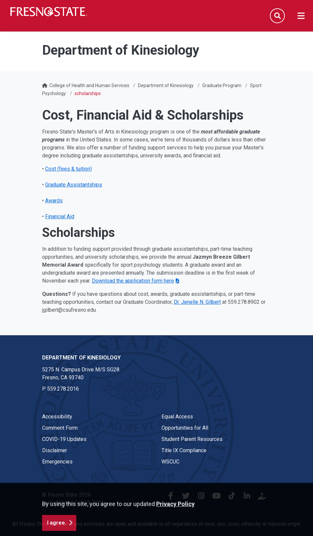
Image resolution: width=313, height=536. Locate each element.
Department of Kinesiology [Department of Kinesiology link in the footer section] (81, 357)
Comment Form (60, 428)
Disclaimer (54, 450)
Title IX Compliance (184, 450)
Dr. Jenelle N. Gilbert (197, 302)
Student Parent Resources (191, 439)
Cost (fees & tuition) (68, 169)
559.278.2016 (63, 389)
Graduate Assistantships (73, 185)
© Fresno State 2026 (66, 495)
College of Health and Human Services (89, 85)
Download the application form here (133, 281)
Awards (54, 200)
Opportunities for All (184, 428)
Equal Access (177, 416)
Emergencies (57, 461)
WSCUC (170, 461)
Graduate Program (221, 85)
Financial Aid (59, 216)
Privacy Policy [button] (175, 523)
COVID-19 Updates (64, 439)
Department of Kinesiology (166, 85)
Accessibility (57, 416)
